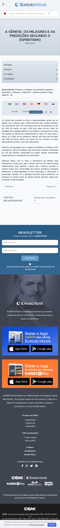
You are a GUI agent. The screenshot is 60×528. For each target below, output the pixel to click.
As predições (9, 79)
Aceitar (52, 525)
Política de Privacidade (37, 525)
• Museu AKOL (30, 441)
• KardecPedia (30, 420)
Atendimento (30, 451)
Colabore (30, 447)
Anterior (9, 187)
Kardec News (30, 455)
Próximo (50, 187)
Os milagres (8, 74)
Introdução (8, 65)
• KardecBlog (30, 426)
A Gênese (7, 69)
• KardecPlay (30, 423)
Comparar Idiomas (36, 112)
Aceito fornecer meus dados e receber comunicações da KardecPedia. (30, 268)
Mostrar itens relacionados (44, 199)
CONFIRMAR (30, 258)
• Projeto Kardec (30, 437)
